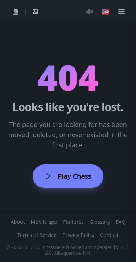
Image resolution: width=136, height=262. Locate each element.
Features (73, 221)
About (18, 221)
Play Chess (68, 176)
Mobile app (44, 221)
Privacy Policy (78, 234)
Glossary (100, 221)
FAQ (121, 221)
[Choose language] (105, 11)
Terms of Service (37, 234)
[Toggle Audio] (89, 11)
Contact (109, 234)
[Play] (16, 11)
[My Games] (35, 11)
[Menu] (121, 11)
